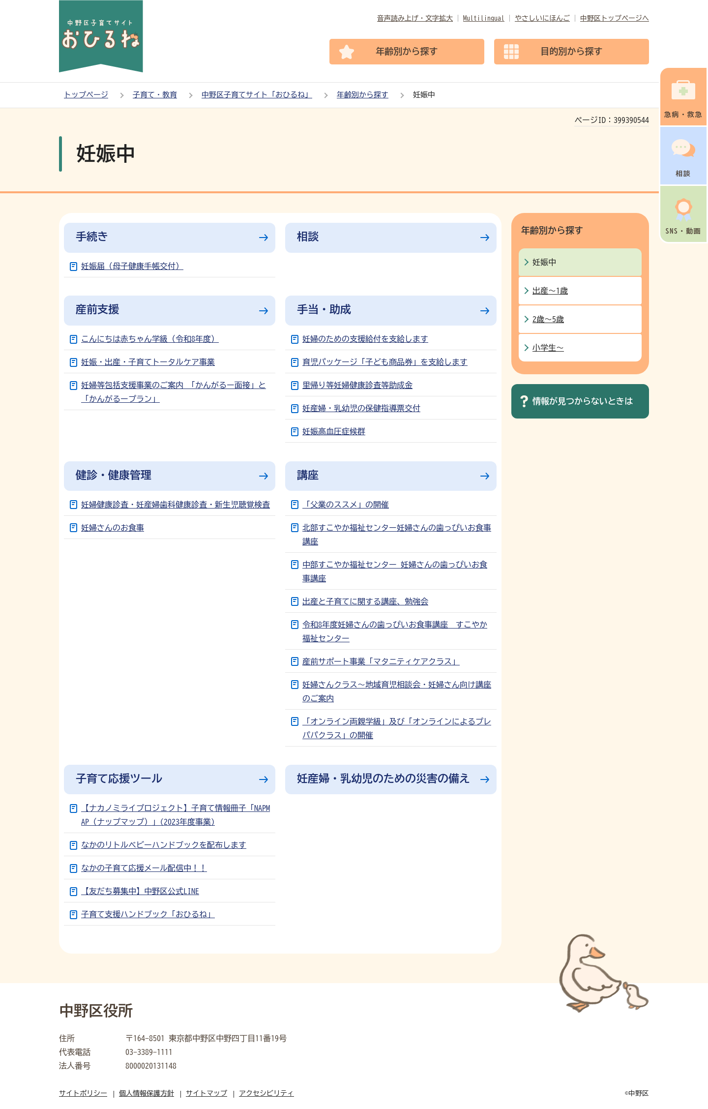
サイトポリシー (83, 1093)
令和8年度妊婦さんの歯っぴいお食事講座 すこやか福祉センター (394, 631)
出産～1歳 (550, 291)
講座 (308, 475)
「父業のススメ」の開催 (345, 505)
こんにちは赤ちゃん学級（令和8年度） (150, 339)
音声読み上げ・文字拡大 (415, 18)
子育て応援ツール (119, 778)
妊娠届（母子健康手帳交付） (132, 266)
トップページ (86, 94)
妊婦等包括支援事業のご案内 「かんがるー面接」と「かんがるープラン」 (173, 392)
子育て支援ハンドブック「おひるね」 (148, 914)
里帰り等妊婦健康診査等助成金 (357, 385)
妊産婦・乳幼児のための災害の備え (383, 778)
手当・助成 (324, 309)
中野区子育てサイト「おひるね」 (257, 94)
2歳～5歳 (548, 319)
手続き (92, 236)
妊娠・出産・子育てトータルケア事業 (148, 362)
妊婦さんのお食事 (112, 528)
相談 (308, 236)
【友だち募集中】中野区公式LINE (140, 891)
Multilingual (483, 18)
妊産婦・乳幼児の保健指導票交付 (361, 408)
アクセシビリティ (266, 1093)
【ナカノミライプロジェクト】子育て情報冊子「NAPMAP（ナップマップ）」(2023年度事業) (175, 815)
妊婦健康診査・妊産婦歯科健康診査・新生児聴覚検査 (175, 505)
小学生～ (548, 348)
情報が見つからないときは (582, 401)
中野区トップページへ (614, 18)
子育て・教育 (155, 94)
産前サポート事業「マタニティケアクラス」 (381, 661)
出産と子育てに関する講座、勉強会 (365, 601)
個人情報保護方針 (146, 1093)
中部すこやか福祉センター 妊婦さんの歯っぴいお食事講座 (394, 571)
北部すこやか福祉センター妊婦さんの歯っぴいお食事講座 (396, 534)
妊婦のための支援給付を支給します (365, 339)
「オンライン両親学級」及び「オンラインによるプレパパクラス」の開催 (396, 728)
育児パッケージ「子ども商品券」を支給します (385, 362)
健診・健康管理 (113, 475)
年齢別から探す (362, 94)
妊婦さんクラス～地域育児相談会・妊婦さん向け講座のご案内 (396, 691)
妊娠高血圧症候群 (333, 431)
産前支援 (97, 309)
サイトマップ (206, 1093)
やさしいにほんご (542, 18)
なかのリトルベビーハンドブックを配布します (163, 845)
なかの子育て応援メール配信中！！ (144, 868)
